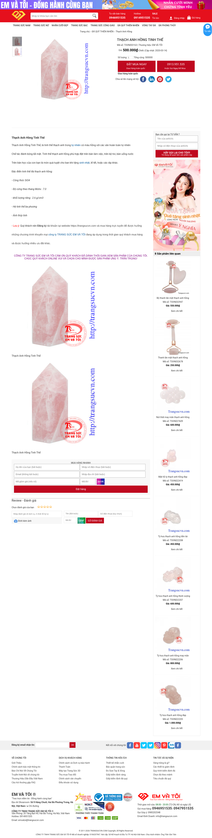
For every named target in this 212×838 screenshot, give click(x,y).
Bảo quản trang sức (115, 767)
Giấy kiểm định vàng (116, 774)
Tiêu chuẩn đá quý (162, 778)
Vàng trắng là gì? (161, 763)
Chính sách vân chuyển (70, 778)
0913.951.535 (176, 66)
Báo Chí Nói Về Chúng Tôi (24, 770)
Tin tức (155, 18)
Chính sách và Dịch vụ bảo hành (74, 763)
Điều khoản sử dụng (68, 782)
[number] (130, 57)
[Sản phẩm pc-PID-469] (176, 205)
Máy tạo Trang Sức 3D (69, 770)
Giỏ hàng (193, 18)
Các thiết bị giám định (163, 767)
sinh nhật (84, 162)
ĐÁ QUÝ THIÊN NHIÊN (128, 25)
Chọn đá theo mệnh (162, 774)
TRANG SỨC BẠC (79, 25)
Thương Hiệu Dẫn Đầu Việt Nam (27, 778)
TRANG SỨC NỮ (41, 25)
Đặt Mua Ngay (137, 66)
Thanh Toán (64, 767)
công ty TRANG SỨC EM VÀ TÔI (66, 234)
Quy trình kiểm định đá (164, 770)
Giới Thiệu (16, 763)
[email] (52, 745)
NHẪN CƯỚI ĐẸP (60, 25)
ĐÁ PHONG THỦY (167, 25)
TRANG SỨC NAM (21, 25)
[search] (95, 16)
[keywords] (59, 16)
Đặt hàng (81, 489)
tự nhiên (76, 145)
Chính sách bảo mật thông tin (26, 767)
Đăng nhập (177, 18)
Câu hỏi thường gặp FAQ (23, 782)
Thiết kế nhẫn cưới (115, 763)
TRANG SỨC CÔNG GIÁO (103, 25)
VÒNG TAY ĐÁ (149, 25)
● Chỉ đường (33, 806)
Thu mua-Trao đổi (67, 774)
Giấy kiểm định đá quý (117, 778)
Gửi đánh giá (95, 520)
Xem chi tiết (177, 311)
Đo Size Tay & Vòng (115, 770)
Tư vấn (207, 31)
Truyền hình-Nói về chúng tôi (25, 774)
